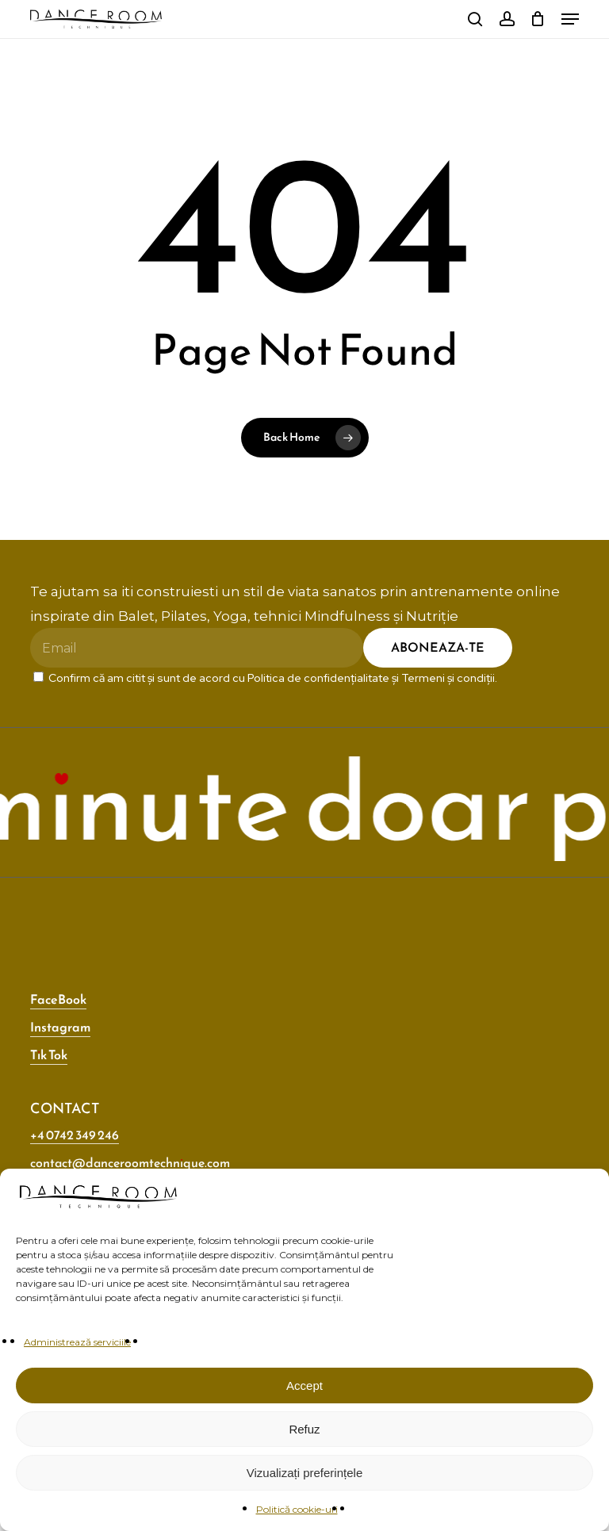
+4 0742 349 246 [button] (74, 1134)
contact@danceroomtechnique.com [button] (130, 1162)
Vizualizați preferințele (304, 1472)
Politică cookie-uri (297, 1509)
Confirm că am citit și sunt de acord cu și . (265, 678)
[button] (570, 19)
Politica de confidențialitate (318, 678)
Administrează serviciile (77, 1342)
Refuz (304, 1429)
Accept (304, 1385)
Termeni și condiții (448, 678)
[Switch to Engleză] (446, 19)
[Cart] (538, 19)
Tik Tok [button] (48, 1054)
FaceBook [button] (58, 999)
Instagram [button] (60, 1026)
